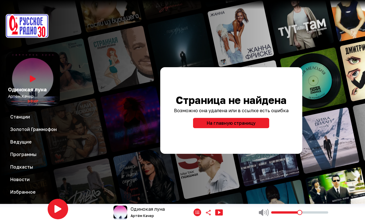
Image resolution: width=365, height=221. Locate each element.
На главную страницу (231, 123)
